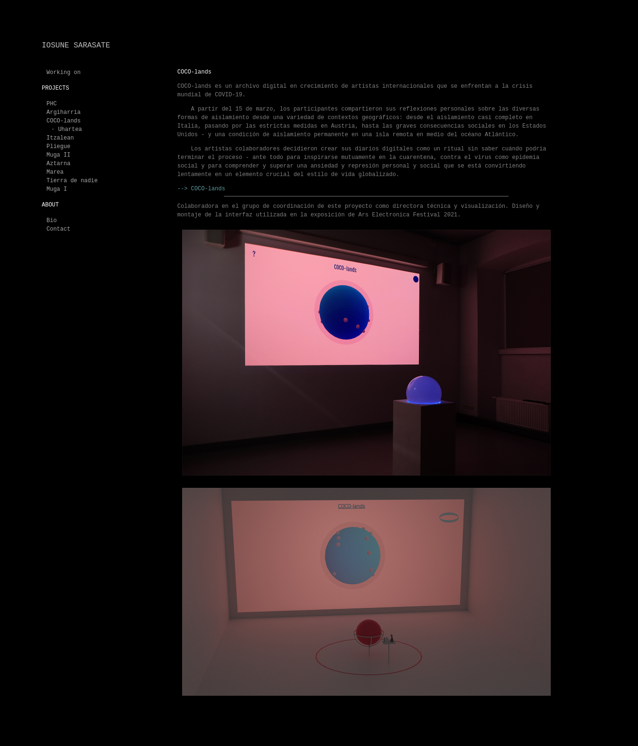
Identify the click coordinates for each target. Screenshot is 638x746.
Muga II (58, 155)
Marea (55, 172)
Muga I (56, 189)
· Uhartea (66, 129)
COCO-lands (63, 121)
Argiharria (63, 112)
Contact (58, 229)
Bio (51, 220)
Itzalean (60, 138)
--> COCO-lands (201, 189)
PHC (51, 104)
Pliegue (58, 146)
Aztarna (58, 163)
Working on (63, 72)
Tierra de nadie (72, 180)
